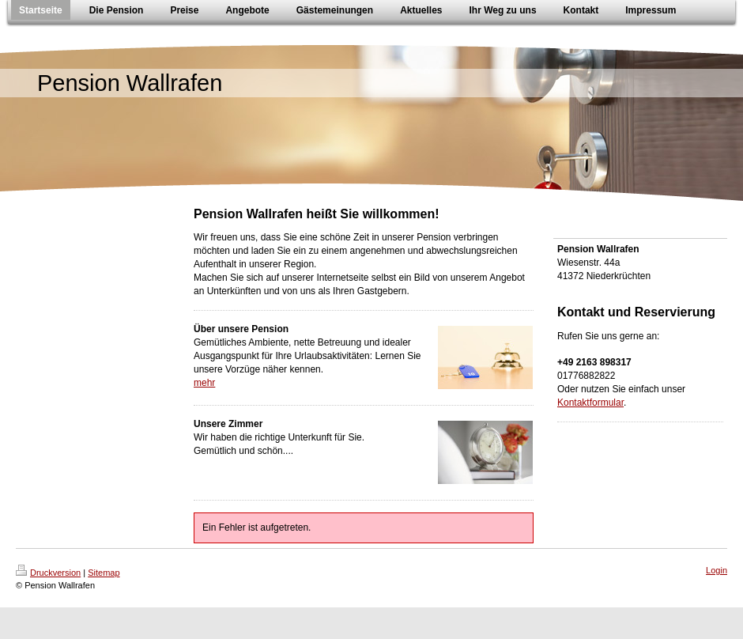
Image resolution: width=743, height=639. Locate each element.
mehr (204, 382)
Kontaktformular (590, 402)
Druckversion (48, 572)
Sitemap (103, 572)
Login (716, 570)
